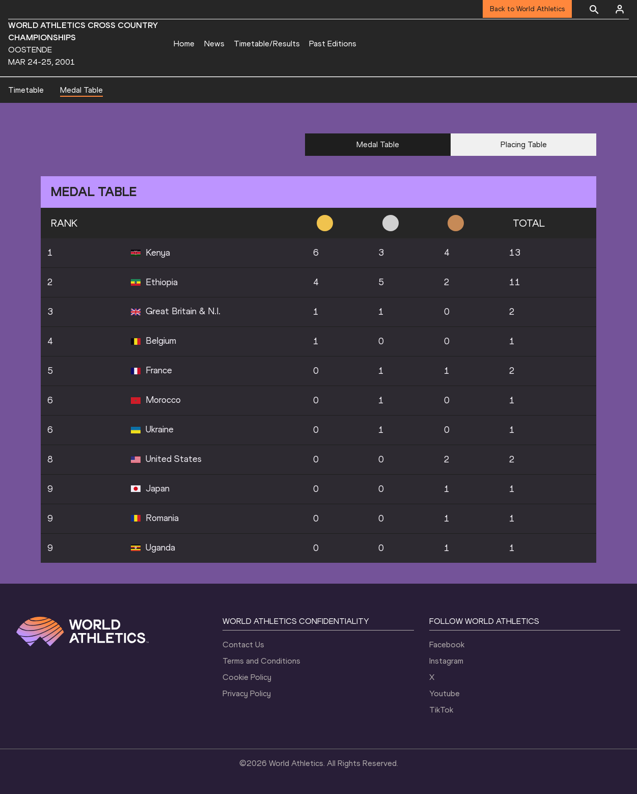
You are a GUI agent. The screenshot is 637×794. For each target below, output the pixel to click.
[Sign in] (620, 9)
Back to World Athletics (527, 9)
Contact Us (243, 644)
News (214, 43)
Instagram (446, 661)
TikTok (441, 710)
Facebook (446, 644)
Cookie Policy (247, 677)
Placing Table (524, 144)
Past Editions (332, 43)
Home (184, 43)
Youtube (444, 693)
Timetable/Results (267, 43)
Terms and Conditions (261, 661)
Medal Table (81, 90)
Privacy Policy (247, 693)
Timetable (26, 90)
